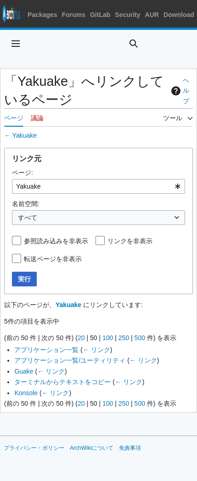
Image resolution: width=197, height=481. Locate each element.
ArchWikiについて (91, 448)
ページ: (22, 172)
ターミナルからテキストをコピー (62, 382)
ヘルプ (179, 91)
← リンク (96, 349)
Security (127, 14)
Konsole (26, 393)
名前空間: (25, 203)
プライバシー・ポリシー (34, 448)
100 (107, 337)
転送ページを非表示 (53, 259)
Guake (23, 371)
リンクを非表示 (129, 241)
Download (178, 14)
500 (140, 337)
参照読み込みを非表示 (56, 241)
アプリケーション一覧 (46, 349)
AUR (152, 14)
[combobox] (98, 186)
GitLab (100, 14)
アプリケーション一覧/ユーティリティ (69, 360)
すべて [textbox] (27, 217)
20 (81, 337)
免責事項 (130, 448)
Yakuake (24, 135)
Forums (73, 14)
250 (123, 337)
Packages (42, 14)
